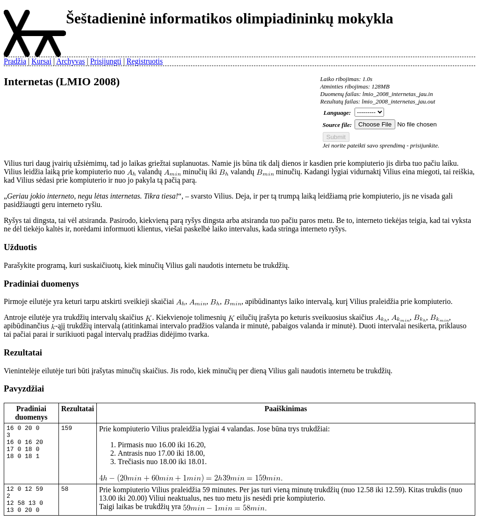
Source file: (337, 124)
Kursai (41, 61)
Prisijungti (106, 61)
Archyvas (70, 61)
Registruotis (145, 61)
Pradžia (15, 61)
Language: (337, 112)
